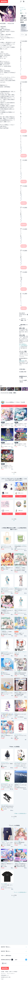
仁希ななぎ (20, 510)
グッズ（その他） (23, 10)
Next (13, 14)
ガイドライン (3, 973)
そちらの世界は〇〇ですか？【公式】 (15, 402)
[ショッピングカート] (23, 1)
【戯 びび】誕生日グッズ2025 (20, 443)
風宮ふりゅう (20, 493)
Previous (2, 14)
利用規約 (6, 971)
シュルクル (7, 510)
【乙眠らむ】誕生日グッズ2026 (7, 423)
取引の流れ (23, 369)
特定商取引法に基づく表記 (23, 377)
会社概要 (2, 971)
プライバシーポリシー (11, 973)
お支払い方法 (23, 371)
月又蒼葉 (6, 493)
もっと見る (14, 520)
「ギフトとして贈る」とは (23, 319)
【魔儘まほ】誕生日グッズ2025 (21, 423)
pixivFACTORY (21, 360)
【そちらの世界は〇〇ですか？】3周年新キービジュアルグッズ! (7, 466)
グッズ (21, 7)
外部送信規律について (5, 975)
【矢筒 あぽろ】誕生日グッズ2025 (7, 444)
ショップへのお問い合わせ (23, 381)
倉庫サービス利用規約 (13, 971)
